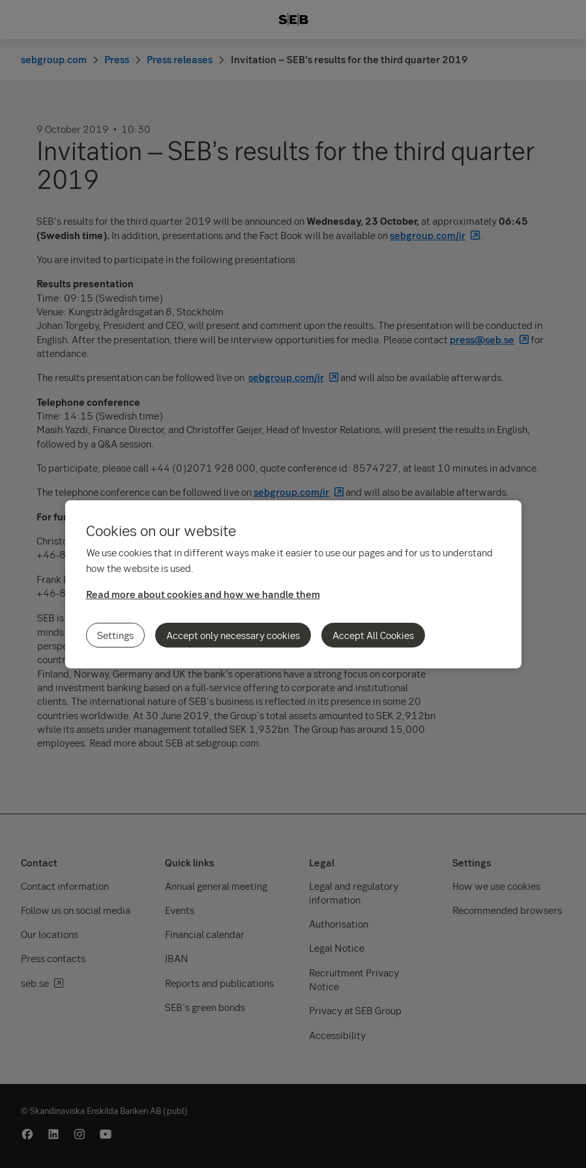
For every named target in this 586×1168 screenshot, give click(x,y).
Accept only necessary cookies (233, 635)
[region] (293, 584)
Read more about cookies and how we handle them (203, 594)
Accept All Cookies (373, 635)
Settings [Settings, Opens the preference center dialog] (115, 635)
